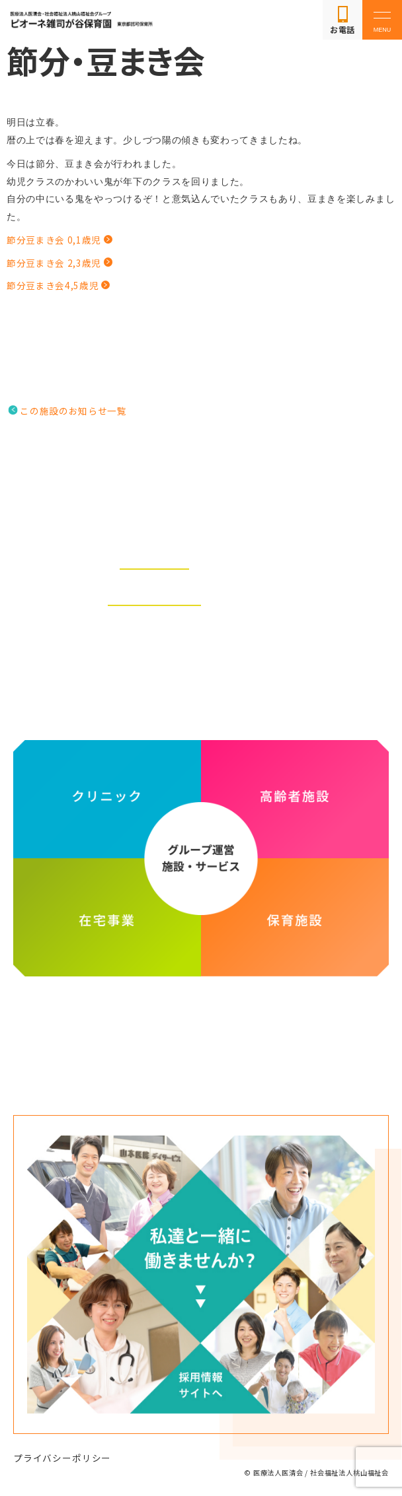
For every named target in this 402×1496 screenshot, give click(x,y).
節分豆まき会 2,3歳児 (54, 262)
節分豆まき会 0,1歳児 (54, 239)
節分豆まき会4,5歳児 (53, 285)
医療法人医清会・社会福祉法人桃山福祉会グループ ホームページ (201, 1026)
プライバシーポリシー (62, 1457)
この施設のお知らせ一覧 (73, 410)
